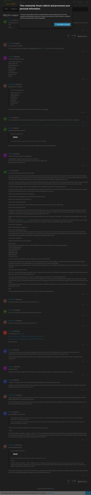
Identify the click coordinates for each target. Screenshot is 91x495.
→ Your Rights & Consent (62, 19)
